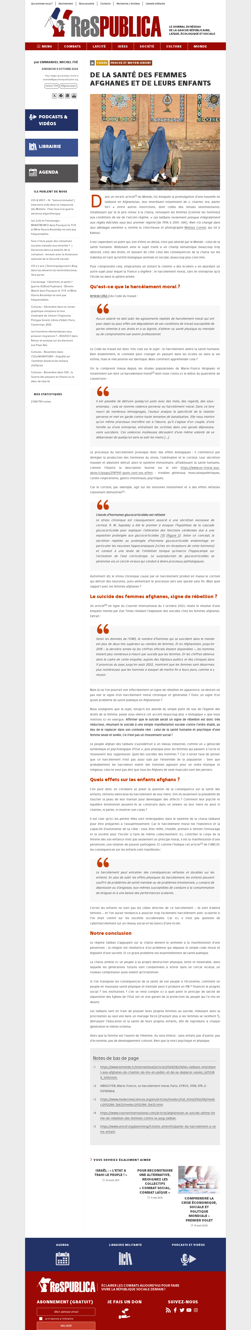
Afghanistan (68, 86)
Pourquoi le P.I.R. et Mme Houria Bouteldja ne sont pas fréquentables (53, 229)
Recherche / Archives (128, 3)
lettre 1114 (52, 86)
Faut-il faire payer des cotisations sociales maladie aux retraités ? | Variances (51, 245)
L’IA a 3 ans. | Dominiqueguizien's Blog (54, 266)
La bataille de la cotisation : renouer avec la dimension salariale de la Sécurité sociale (54, 254)
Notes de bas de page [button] (116, 1058)
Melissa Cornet (195, 227)
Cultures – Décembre (44, 306)
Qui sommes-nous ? (41, 3)
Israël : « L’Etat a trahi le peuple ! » (111, 1172)
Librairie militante (155, 3)
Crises (102, 63)
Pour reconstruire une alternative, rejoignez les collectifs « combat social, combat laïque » (155, 1181)
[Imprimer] (74, 95)
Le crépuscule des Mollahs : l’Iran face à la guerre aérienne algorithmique (52, 209)
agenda (48, 172)
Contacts (105, 3)
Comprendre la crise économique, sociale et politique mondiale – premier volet (199, 1209)
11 (163, 535)
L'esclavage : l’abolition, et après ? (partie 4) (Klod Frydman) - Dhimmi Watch (52, 286)
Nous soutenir (86, 3)
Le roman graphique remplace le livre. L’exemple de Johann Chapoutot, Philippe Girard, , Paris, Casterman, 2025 (53, 315)
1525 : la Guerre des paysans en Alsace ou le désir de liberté (52, 377)
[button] (136, 197)
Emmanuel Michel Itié (59, 62)
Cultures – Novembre (44, 352)
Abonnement (65, 3)
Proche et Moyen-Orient (131, 63)
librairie (50, 146)
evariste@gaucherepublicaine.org (60, 79)
